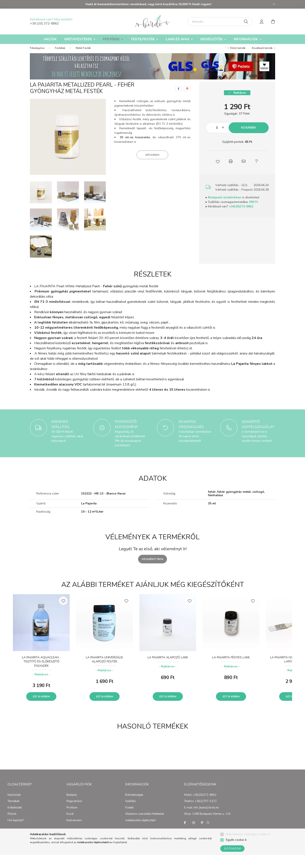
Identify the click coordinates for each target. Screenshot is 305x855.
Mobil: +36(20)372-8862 (200, 799)
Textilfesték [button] (143, 39)
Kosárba (248, 132)
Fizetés (129, 812)
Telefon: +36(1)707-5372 (200, 805)
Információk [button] (246, 39)
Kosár (70, 818)
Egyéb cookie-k (236, 840)
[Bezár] (274, 4)
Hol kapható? (16, 825)
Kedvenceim (74, 825)
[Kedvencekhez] (63, 605)
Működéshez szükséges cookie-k (248, 834)
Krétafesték (15, 812)
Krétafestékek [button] (78, 39)
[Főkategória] (37, 52)
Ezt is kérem (41, 701)
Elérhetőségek (134, 799)
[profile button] (261, 21)
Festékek (60, 52)
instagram (193, 827)
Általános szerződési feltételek (144, 818)
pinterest (202, 827)
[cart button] (273, 21)
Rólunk (12, 818)
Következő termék (262, 52)
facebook (185, 827)
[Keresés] (220, 21)
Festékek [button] (111, 39)
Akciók (50, 39)
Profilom (71, 812)
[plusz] (223, 132)
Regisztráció (74, 805)
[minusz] (211, 132)
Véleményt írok (152, 563)
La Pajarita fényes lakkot (252, 368)
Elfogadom (232, 848)
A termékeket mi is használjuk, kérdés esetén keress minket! (257, 440)
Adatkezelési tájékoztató (140, 825)
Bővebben (152, 159)
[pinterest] (187, 93)
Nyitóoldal (14, 799)
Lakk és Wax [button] (178, 39)
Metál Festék (83, 52)
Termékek (13, 805)
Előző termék (237, 52)
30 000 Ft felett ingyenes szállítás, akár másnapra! (67, 440)
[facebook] (178, 93)
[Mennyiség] (217, 132)
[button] (217, 165)
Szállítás (130, 805)
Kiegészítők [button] (211, 39)
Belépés (71, 799)
